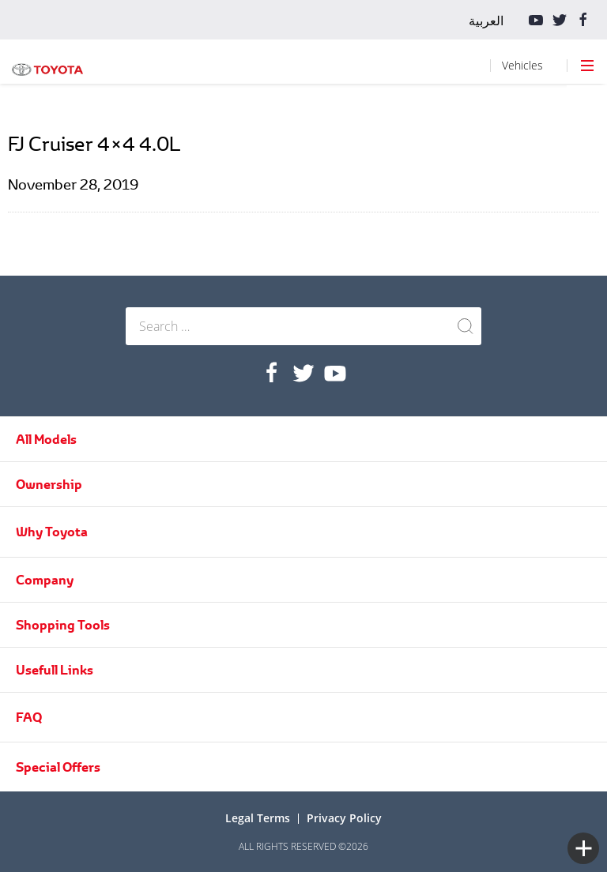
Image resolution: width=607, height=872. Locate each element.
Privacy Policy (344, 817)
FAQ (29, 717)
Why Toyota (52, 531)
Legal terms (257, 817)
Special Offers (58, 767)
